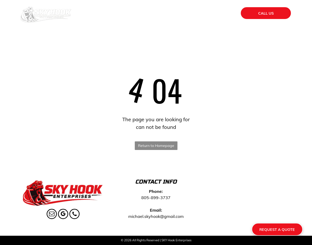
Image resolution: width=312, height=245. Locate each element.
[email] (52, 214)
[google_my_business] (63, 214)
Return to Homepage (156, 145)
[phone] (74, 214)
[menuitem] (111, 14)
